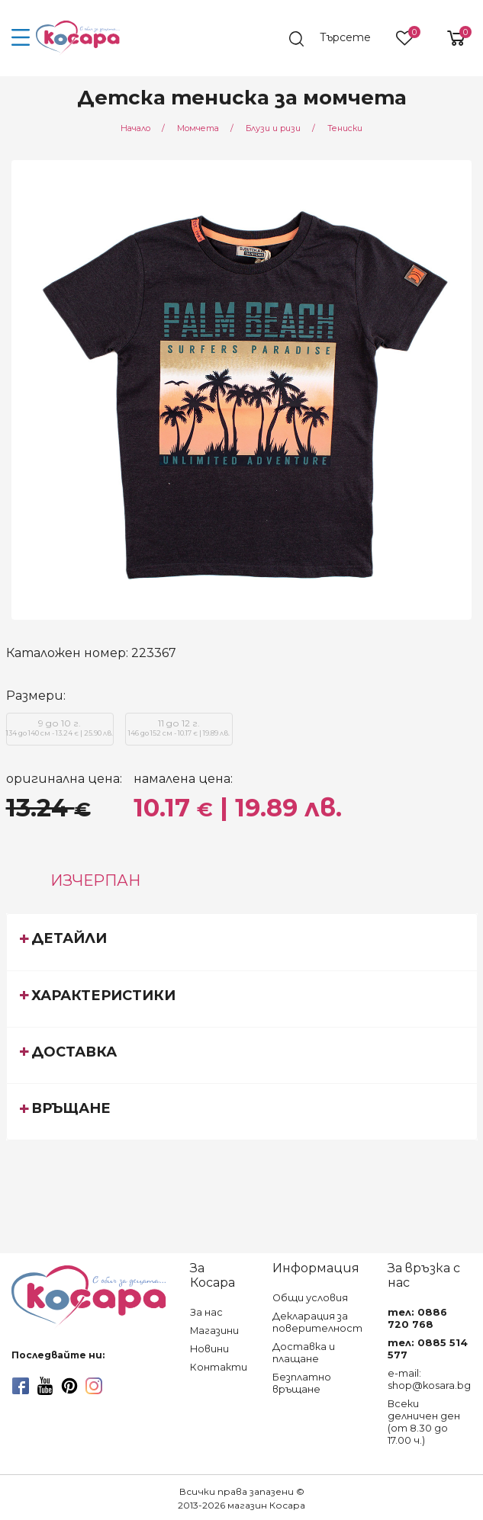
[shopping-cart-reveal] (450, 38)
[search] (337, 39)
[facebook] (20, 1386)
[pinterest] (69, 1386)
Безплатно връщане (301, 1383)
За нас (206, 1312)
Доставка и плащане (303, 1352)
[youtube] (45, 1386)
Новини (209, 1349)
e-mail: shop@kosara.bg (429, 1379)
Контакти (218, 1367)
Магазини (214, 1330)
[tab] (242, 941)
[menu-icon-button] (21, 38)
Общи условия (310, 1298)
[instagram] (94, 1386)
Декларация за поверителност (317, 1322)
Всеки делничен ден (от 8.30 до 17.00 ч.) (424, 1422)
